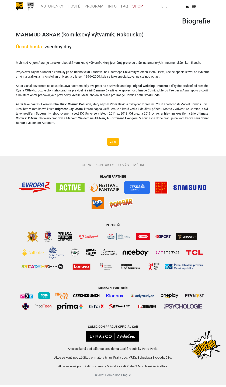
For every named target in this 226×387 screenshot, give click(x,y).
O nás (123, 167)
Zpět (113, 144)
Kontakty (105, 167)
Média (138, 167)
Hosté (83, 7)
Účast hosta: (29, 49)
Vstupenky (58, 7)
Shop (156, 7)
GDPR (86, 167)
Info (127, 7)
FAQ (141, 7)
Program (106, 7)
